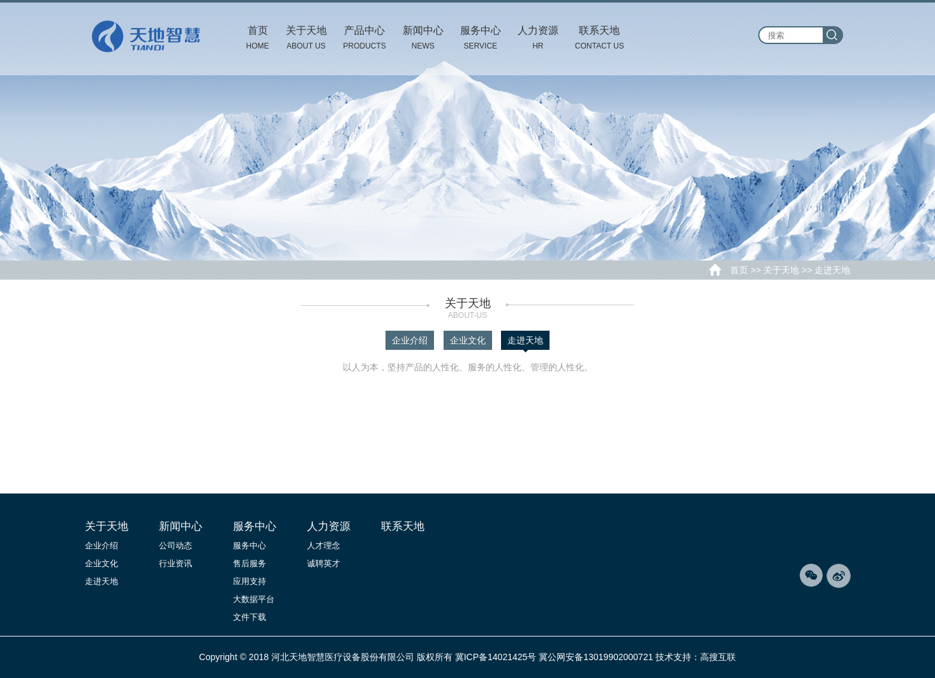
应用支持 (249, 581)
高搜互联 (718, 657)
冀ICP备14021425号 (496, 657)
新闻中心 (180, 526)
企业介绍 (410, 340)
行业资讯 (175, 563)
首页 (739, 270)
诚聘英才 (323, 563)
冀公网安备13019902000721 (596, 657)
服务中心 (254, 526)
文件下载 (249, 617)
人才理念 (323, 545)
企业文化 (468, 340)
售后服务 (249, 563)
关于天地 (781, 270)
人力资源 (328, 526)
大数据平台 (253, 599)
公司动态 (175, 545)
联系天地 (402, 526)
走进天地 (525, 342)
